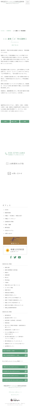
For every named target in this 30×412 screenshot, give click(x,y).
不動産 (6, 282)
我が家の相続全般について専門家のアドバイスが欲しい (14, 337)
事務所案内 (8, 212)
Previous (1, 186)
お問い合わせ (8, 233)
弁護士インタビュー (10, 218)
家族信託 (7, 323)
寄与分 (6, 277)
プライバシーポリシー (14, 392)
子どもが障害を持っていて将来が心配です (12, 333)
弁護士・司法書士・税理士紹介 (13, 215)
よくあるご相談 (9, 287)
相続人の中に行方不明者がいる (13, 297)
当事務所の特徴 (9, 221)
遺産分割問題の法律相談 (11, 270)
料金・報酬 (8, 224)
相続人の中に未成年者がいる (12, 302)
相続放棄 (7, 275)
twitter (15, 257)
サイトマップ (14, 395)
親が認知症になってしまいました (13, 341)
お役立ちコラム (9, 230)
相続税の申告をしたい (10, 295)
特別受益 (7, 280)
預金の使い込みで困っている (12, 285)
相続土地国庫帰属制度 (10, 307)
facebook (10, 257)
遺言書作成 (8, 315)
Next (28, 186)
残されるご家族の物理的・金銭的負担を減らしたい (15, 326)
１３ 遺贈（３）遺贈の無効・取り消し (6, 121)
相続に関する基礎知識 (15, 121)
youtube (19, 257)
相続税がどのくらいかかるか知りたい (15, 343)
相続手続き (8, 290)
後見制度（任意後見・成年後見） (13, 320)
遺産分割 (7, 267)
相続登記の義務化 (9, 292)
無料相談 (7, 227)
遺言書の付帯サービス (10, 318)
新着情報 (9, 30)
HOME (3, 30)
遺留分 (6, 272)
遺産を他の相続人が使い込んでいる (14, 305)
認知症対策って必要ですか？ (12, 329)
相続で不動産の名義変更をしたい (13, 300)
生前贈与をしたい (9, 346)
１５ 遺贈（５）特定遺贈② (25, 121)
